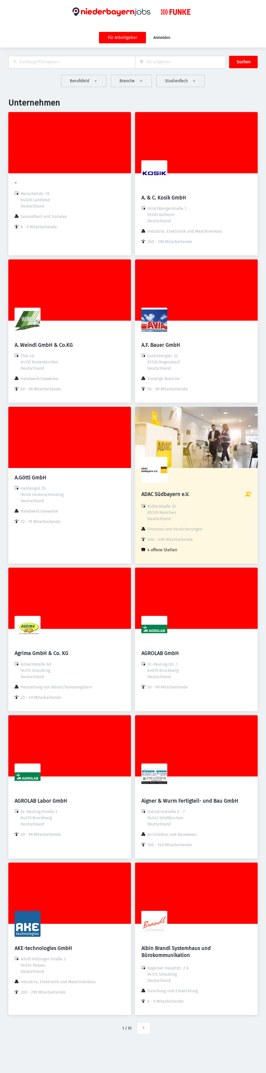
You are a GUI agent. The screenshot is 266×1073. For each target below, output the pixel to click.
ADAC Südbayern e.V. (165, 494)
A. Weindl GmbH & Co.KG (44, 345)
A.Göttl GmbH (30, 477)
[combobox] (71, 62)
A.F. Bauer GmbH (160, 345)
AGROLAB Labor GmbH (41, 801)
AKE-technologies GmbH (43, 948)
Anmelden (161, 38)
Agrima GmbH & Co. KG (41, 653)
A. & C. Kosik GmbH (163, 198)
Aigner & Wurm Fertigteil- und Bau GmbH (189, 801)
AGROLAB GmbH (160, 653)
